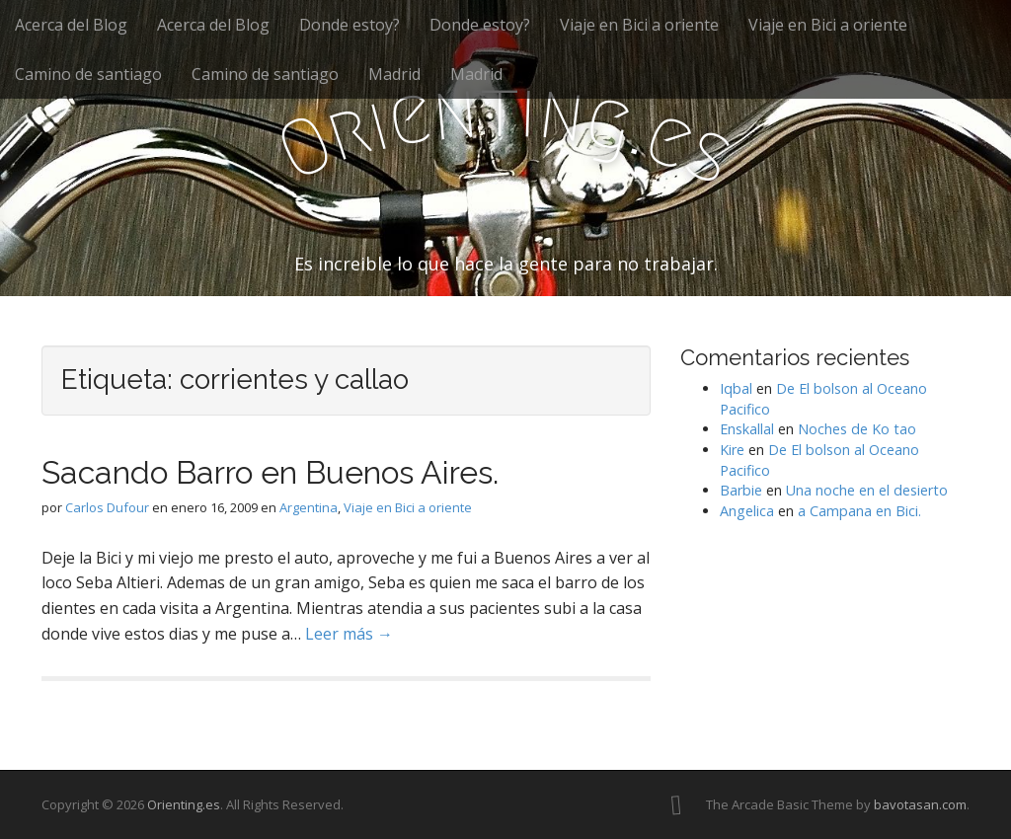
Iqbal (736, 388)
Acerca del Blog (71, 25)
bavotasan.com (920, 804)
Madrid (394, 74)
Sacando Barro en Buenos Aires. (270, 472)
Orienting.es (183, 804)
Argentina (308, 507)
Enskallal (747, 429)
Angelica (747, 510)
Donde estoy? (349, 25)
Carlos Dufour (107, 507)
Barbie (741, 490)
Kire (732, 449)
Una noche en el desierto (867, 490)
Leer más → (349, 634)
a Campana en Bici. (859, 510)
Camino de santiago (88, 74)
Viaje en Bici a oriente (639, 25)
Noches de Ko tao (857, 429)
